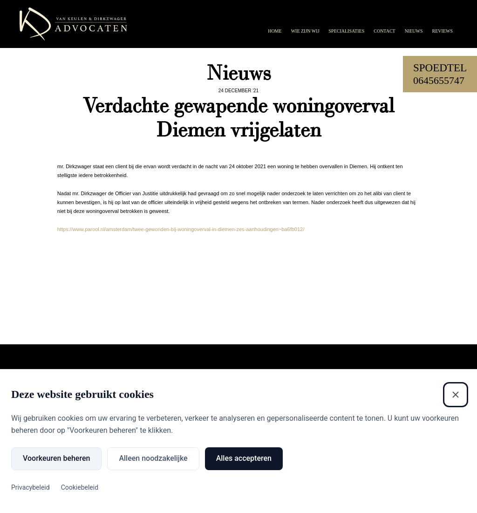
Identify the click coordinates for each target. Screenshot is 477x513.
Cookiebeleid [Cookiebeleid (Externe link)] (79, 487)
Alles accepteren (244, 458)
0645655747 (438, 80)
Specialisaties (347, 31)
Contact (384, 31)
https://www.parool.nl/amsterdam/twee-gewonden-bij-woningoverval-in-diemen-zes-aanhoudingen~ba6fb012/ (180, 229)
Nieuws (414, 31)
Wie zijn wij (305, 31)
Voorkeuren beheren (56, 458)
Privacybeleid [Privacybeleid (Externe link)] (30, 487)
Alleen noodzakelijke (153, 458)
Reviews (442, 31)
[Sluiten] (455, 394)
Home (274, 31)
